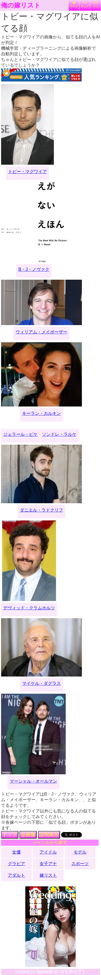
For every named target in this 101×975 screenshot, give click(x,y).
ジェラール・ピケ (20, 434)
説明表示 (49, 834)
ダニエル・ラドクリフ (41, 510)
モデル (80, 852)
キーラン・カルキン (41, 413)
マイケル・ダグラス (41, 683)
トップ (9, 834)
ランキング (85, 4)
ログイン (95, 4)
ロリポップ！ (73, 971)
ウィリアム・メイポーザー (41, 332)
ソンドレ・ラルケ (59, 434)
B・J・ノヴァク (33, 269)
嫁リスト (74, 4)
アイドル (48, 852)
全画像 (28, 834)
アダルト (16, 875)
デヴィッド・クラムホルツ (29, 608)
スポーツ (80, 863)
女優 (16, 852)
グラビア (16, 863)
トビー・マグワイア (27, 171)
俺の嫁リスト (21, 5)
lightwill (44, 971)
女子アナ (48, 863)
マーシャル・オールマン (33, 781)
